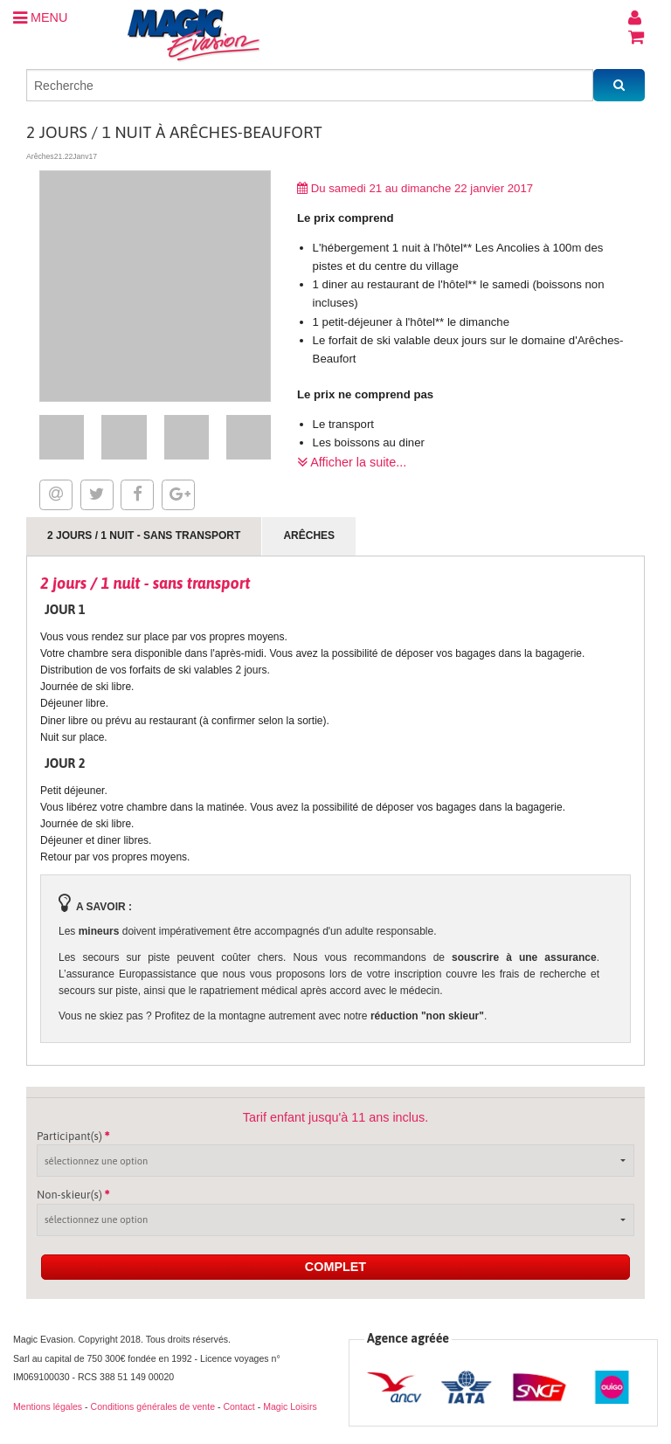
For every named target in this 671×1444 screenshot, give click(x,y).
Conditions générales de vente (153, 1406)
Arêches (309, 535)
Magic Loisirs (290, 1406)
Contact (238, 1406)
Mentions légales (47, 1406)
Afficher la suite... (351, 462)
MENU (40, 17)
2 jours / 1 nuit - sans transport (143, 535)
